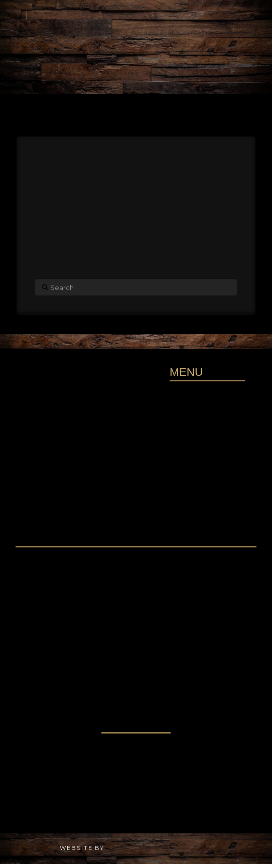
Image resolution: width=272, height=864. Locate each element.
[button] (136, 105)
